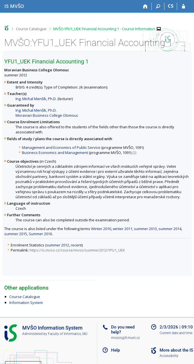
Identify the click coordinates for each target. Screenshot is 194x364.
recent (76, 245)
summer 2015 (15, 233)
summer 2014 (169, 228)
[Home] (145, 6)
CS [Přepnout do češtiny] (170, 6)
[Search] (158, 6)
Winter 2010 (101, 228)
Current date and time (176, 333)
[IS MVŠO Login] (183, 6)
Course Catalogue (31, 28)
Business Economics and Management (55, 152)
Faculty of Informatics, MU (67, 334)
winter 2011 (122, 228)
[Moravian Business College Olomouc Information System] (14, 6)
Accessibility (169, 356)
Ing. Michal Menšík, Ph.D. (36, 98)
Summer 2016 (40, 233)
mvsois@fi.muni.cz (125, 338)
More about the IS (176, 350)
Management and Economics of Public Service (61, 147)
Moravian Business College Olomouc (47, 115)
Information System (26, 302)
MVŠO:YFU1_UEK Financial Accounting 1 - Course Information (104, 28)
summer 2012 (57, 245)
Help (115, 350)
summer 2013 (145, 228)
